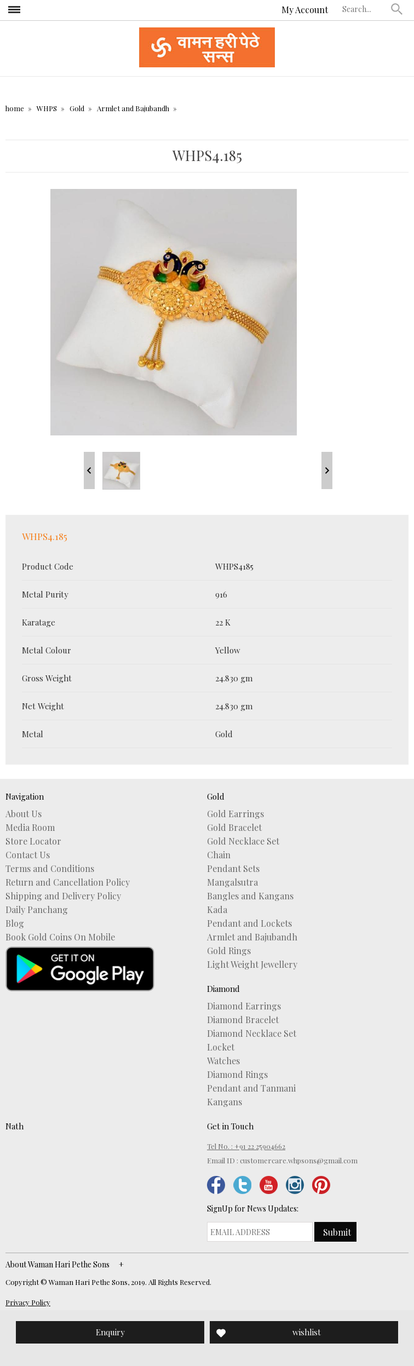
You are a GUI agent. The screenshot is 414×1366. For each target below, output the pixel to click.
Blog (14, 923)
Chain (219, 855)
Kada (217, 909)
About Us (23, 814)
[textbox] (364, 9)
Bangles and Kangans (250, 896)
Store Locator (33, 841)
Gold (77, 108)
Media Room (30, 827)
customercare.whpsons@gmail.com (299, 1160)
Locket (220, 1047)
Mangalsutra (232, 882)
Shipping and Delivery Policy (63, 896)
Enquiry (110, 1332)
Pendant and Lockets (249, 923)
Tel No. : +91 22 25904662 (246, 1146)
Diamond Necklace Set (251, 1033)
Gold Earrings (235, 814)
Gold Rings (229, 950)
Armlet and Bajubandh (133, 108)
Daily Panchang (36, 909)
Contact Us (27, 855)
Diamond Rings (237, 1074)
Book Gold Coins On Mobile (60, 937)
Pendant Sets (233, 868)
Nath (14, 1126)
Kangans (224, 1102)
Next (326, 470)
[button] (397, 9)
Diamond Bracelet (243, 1019)
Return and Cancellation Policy (67, 882)
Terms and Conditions (49, 868)
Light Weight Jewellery (252, 964)
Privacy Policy (27, 1302)
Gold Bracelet (234, 827)
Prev (89, 470)
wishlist (306, 1332)
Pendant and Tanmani (251, 1088)
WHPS (47, 108)
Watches (223, 1061)
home (14, 108)
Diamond (223, 988)
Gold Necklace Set (243, 841)
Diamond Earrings (244, 1006)
